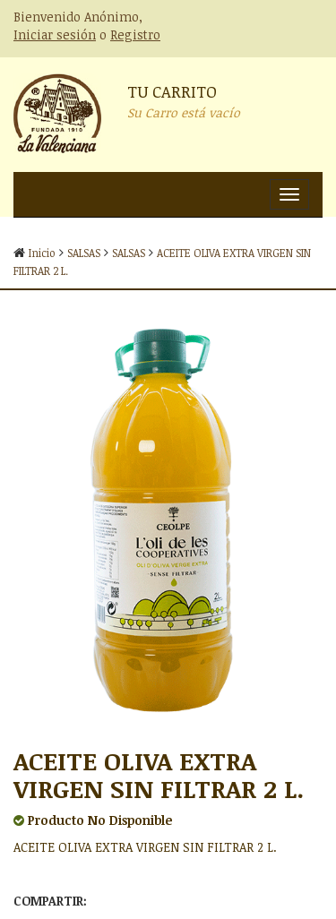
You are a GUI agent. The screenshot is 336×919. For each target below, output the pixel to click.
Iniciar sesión (54, 34)
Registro (135, 34)
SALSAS (83, 252)
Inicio (42, 252)
